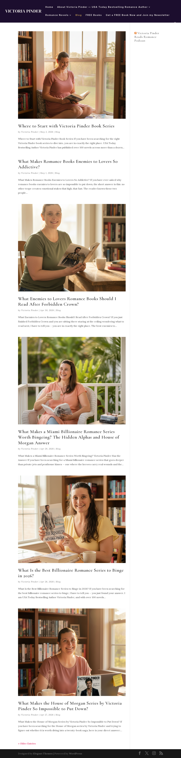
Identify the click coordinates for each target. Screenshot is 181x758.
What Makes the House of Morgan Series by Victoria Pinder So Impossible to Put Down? (70, 705)
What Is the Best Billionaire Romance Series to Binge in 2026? (71, 573)
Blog (79, 15)
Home (49, 7)
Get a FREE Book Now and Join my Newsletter (138, 15)
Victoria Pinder (29, 132)
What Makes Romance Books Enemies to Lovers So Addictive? (68, 164)
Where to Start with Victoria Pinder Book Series (66, 126)
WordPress (75, 753)
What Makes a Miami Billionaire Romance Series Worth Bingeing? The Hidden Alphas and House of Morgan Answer (68, 437)
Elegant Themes (43, 753)
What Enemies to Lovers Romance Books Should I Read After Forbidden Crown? (67, 301)
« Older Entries (27, 743)
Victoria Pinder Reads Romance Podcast (146, 36)
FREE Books (94, 15)
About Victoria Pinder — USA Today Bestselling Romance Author (102, 7)
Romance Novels (57, 15)
